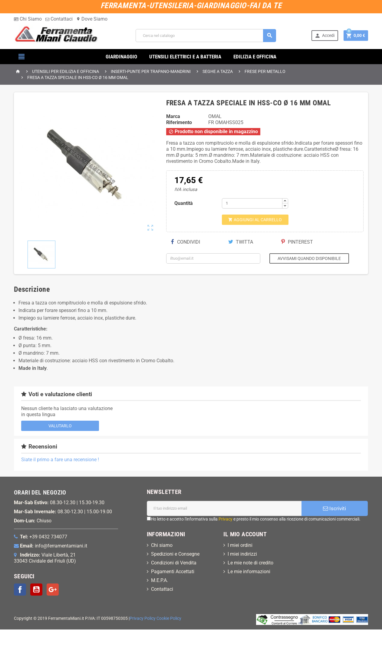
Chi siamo (162, 545)
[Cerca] (206, 35)
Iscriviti (334, 508)
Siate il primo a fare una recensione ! (60, 459)
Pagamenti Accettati (172, 571)
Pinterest (297, 242)
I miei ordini (240, 545)
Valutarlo (60, 425)
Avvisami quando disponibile (309, 258)
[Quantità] (252, 203)
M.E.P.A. (159, 580)
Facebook (20, 589)
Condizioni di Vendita (173, 563)
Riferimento (179, 122)
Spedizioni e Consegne (175, 554)
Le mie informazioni (249, 571)
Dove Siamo (91, 19)
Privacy (225, 519)
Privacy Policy (143, 618)
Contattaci (59, 19)
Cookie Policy (168, 618)
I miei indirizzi (242, 554)
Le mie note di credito (250, 563)
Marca (173, 116)
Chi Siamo (28, 19)
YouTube (36, 589)
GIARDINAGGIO (121, 57)
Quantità (183, 203)
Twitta (240, 242)
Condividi (185, 242)
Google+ (53, 589)
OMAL (215, 116)
